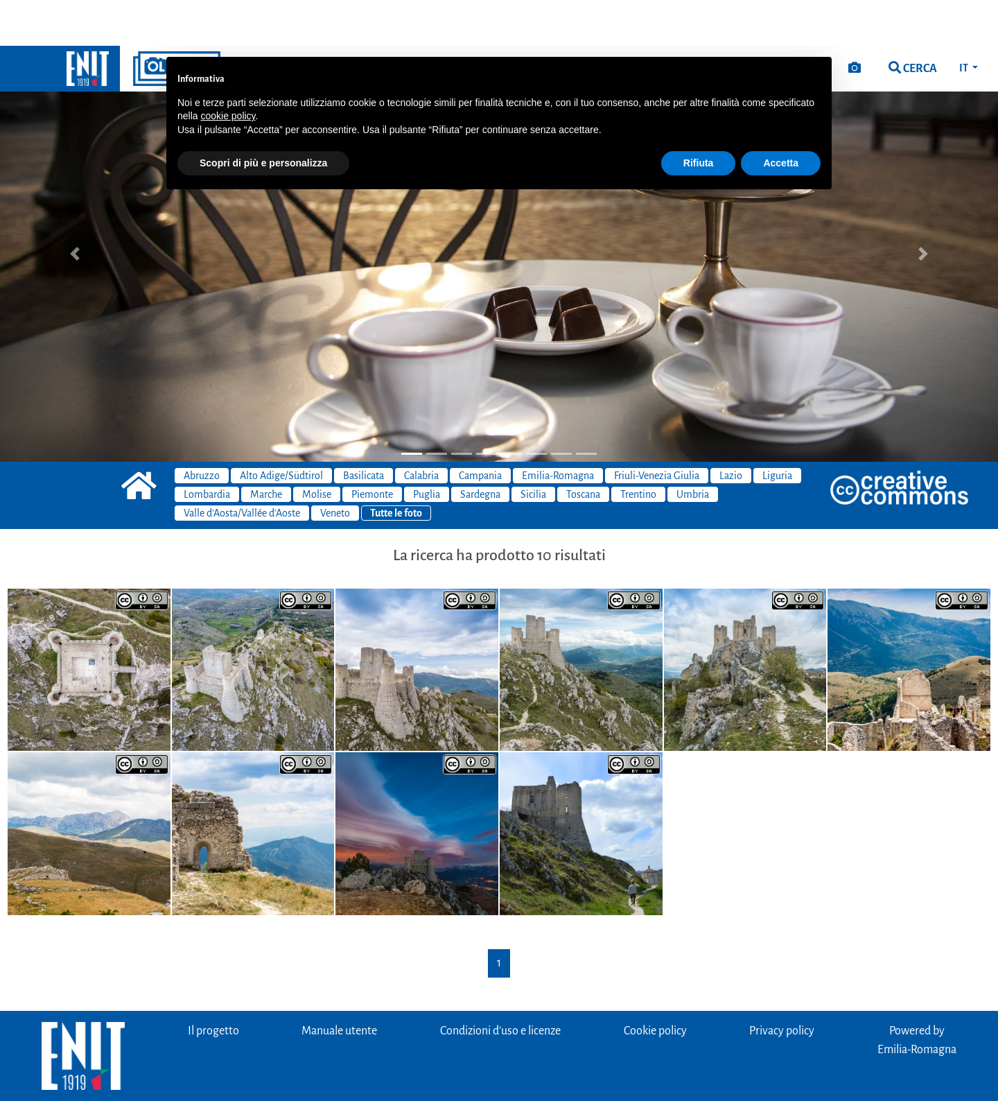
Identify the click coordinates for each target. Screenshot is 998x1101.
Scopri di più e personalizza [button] (263, 117)
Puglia (426, 448)
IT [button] (964, 22)
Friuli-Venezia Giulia (656, 429)
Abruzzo (202, 429)
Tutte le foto (396, 467)
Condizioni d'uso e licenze (500, 985)
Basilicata (363, 429)
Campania (480, 429)
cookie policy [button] (227, 70)
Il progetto (213, 985)
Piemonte (372, 448)
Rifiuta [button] (698, 117)
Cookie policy (655, 985)
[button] (75, 208)
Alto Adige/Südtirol (281, 429)
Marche (266, 448)
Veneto (335, 467)
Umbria (692, 448)
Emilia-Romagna (558, 429)
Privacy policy (781, 985)
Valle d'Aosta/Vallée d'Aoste (242, 467)
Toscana (583, 448)
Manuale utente (339, 985)
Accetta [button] (780, 117)
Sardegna (480, 448)
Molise (316, 448)
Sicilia (533, 448)
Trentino (638, 448)
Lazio (730, 429)
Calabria (421, 429)
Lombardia (207, 448)
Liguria (777, 429)
